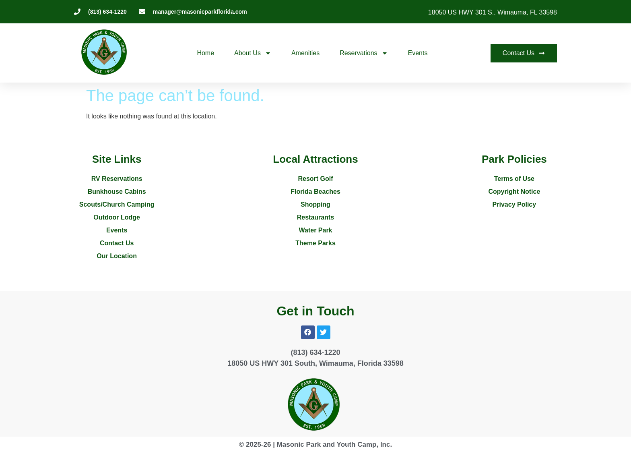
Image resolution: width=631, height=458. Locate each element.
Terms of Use (514, 178)
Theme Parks (315, 243)
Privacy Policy (514, 204)
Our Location (117, 256)
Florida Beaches (315, 191)
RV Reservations (116, 178)
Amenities (305, 53)
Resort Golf (315, 178)
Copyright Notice (514, 191)
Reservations (364, 53)
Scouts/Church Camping (117, 204)
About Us (252, 53)
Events (418, 53)
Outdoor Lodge (116, 217)
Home (205, 53)
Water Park (315, 230)
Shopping (315, 204)
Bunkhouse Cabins (117, 191)
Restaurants (315, 217)
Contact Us (117, 243)
